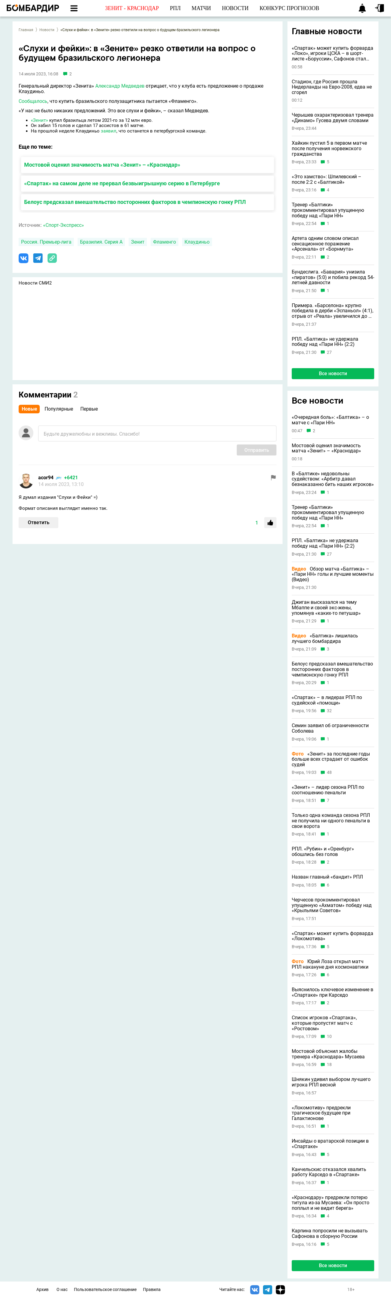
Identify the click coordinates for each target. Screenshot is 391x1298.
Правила (152, 1290)
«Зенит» (39, 120)
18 (329, 1064)
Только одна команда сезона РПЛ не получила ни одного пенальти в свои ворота (331, 821)
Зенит (137, 242)
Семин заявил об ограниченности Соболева (330, 728)
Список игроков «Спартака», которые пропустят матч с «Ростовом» (324, 1023)
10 (329, 1036)
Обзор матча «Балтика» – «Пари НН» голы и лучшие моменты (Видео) (333, 574)
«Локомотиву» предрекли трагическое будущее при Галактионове (321, 1113)
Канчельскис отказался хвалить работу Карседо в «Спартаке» (329, 1172)
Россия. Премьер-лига (46, 242)
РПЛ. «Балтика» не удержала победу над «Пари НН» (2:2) (325, 341)
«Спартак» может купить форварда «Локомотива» (332, 936)
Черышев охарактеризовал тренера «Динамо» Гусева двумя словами (333, 117)
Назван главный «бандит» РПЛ (327, 877)
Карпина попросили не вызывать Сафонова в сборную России (330, 1233)
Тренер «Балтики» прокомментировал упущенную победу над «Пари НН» (328, 210)
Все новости (333, 373)
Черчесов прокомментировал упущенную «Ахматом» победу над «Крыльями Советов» (332, 905)
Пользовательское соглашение (105, 1290)
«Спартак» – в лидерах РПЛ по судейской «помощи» (327, 700)
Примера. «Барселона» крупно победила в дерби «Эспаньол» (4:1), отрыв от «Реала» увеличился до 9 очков (332, 311)
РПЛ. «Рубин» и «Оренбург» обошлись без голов (323, 851)
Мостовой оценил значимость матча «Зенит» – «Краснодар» (102, 164)
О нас (62, 1290)
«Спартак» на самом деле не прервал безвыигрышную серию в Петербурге (122, 183)
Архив (42, 1290)
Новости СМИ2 (35, 283)
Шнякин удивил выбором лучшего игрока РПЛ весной (331, 1082)
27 (329, 352)
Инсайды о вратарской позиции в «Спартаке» (330, 1143)
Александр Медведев (119, 86)
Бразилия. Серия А (101, 242)
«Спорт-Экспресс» (63, 225)
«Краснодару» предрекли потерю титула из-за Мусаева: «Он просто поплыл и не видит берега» (330, 1203)
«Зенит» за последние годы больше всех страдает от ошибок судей (331, 759)
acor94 (45, 477)
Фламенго (164, 242)
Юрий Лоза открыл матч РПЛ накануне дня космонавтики (330, 964)
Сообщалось (33, 101)
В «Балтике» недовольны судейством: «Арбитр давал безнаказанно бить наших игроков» (333, 479)
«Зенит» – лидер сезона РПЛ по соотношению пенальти (328, 790)
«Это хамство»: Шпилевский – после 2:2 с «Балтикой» (326, 179)
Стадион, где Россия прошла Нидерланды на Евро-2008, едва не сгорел (332, 87)
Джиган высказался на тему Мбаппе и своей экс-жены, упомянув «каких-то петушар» (326, 608)
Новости (46, 30)
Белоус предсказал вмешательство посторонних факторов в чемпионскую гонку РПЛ (135, 202)
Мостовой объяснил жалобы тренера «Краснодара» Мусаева (328, 1054)
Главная (26, 30)
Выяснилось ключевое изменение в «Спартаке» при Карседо (332, 992)
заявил (108, 131)
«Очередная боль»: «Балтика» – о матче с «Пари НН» (330, 420)
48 (329, 772)
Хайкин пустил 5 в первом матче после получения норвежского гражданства (329, 148)
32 (329, 711)
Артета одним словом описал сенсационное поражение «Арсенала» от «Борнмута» (325, 244)
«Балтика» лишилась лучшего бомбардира (325, 638)
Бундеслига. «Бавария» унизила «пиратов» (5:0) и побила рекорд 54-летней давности (333, 277)
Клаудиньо (197, 242)
